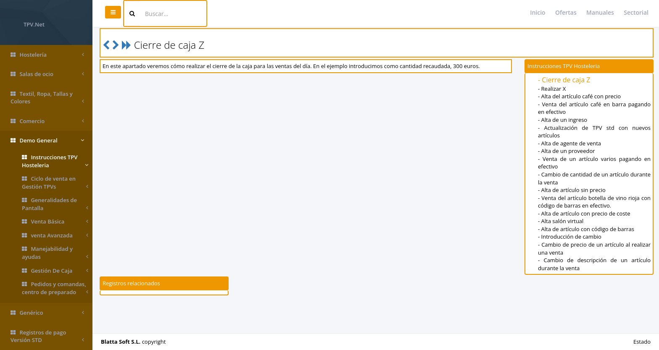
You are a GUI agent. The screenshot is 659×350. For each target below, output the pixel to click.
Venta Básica (55, 222)
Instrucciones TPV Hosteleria (55, 161)
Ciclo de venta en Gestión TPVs (55, 182)
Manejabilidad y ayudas (55, 253)
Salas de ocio (47, 74)
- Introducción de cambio (569, 236)
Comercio (47, 121)
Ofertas (566, 12)
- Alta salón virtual (560, 221)
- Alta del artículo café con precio (579, 96)
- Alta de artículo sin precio (572, 190)
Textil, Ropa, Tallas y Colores (47, 97)
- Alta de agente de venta (569, 143)
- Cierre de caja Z (564, 79)
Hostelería (47, 55)
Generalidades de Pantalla (55, 204)
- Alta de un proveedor (566, 151)
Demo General (47, 141)
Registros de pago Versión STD (47, 336)
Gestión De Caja (55, 271)
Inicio (537, 12)
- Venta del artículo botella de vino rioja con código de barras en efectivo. (594, 202)
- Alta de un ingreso (562, 120)
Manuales (600, 12)
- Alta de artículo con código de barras (586, 229)
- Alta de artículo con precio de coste (584, 213)
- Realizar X (552, 88)
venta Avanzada (55, 235)
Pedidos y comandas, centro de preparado (55, 288)
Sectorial (636, 12)
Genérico (47, 313)
